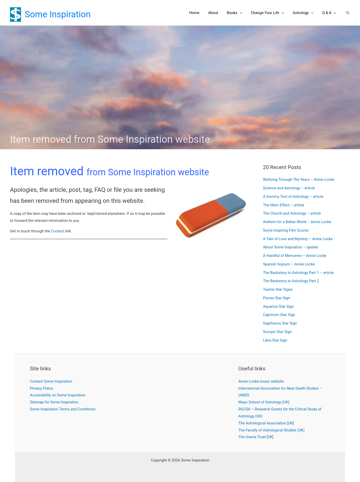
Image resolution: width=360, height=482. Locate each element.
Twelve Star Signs (277, 289)
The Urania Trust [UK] (255, 437)
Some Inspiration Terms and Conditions (63, 409)
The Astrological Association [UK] (266, 423)
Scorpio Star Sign (277, 332)
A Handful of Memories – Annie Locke (294, 255)
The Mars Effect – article (283, 205)
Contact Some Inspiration (51, 381)
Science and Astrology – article (289, 188)
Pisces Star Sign (276, 298)
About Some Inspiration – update (290, 247)
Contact (57, 231)
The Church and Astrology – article (292, 213)
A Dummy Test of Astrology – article (293, 196)
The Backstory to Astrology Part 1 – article (298, 272)
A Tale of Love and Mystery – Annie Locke (297, 239)
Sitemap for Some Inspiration (54, 402)
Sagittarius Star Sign (280, 323)
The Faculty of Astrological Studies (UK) (271, 430)
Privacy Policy (41, 388)
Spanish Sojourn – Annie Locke (289, 264)
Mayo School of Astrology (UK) (263, 402)
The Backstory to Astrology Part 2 (291, 281)
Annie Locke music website (261, 381)
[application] (244, 13)
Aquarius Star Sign (278, 306)
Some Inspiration (58, 14)
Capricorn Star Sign (279, 314)
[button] (347, 13)
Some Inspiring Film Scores (285, 230)
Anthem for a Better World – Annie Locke (297, 222)
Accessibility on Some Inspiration (57, 395)
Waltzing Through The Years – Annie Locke (298, 179)
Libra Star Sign (275, 340)
